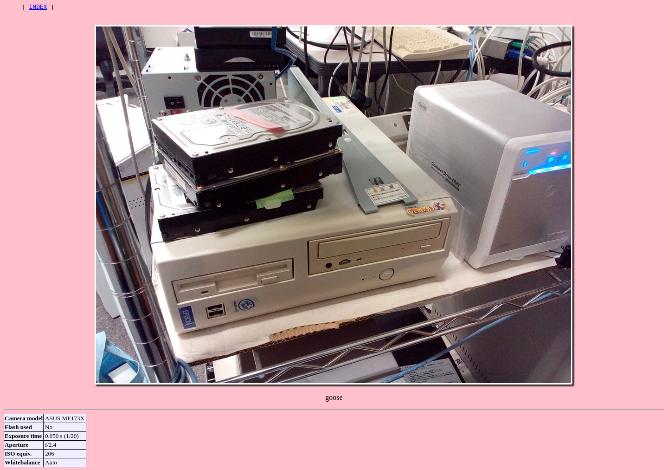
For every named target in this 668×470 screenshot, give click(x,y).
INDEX (38, 8)
